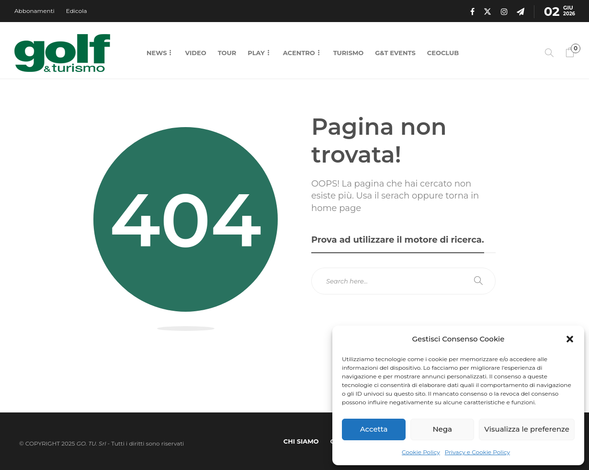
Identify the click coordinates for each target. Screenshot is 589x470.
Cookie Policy (421, 452)
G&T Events (395, 53)
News (157, 53)
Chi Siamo (301, 441)
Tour (227, 53)
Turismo (348, 53)
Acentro (299, 53)
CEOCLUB (443, 53)
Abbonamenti (34, 10)
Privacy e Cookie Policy (477, 452)
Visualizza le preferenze (526, 429)
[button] (570, 339)
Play (256, 53)
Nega (442, 429)
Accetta (374, 429)
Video (195, 53)
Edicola (76, 10)
